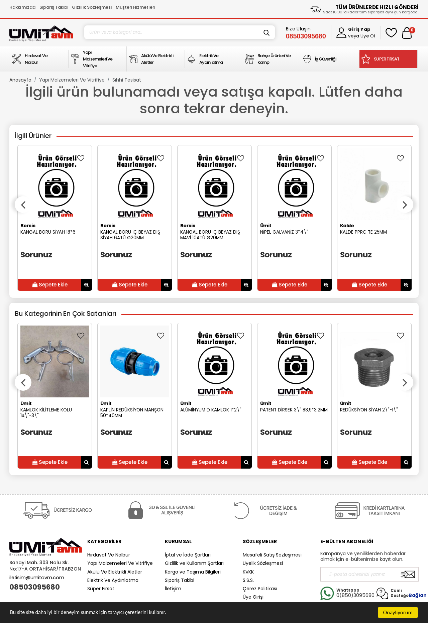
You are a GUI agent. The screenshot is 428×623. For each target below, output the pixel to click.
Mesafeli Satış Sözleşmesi (272, 554)
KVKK (248, 572)
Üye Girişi (253, 597)
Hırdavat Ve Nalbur (108, 554)
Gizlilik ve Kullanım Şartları (194, 563)
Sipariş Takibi (53, 7)
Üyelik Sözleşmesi (263, 563)
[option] (55, 218)
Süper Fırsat (100, 588)
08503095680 (34, 587)
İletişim (173, 588)
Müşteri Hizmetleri (135, 7)
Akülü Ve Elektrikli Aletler (114, 572)
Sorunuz (36, 254)
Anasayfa (20, 80)
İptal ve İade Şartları (188, 554)
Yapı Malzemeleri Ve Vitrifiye (72, 80)
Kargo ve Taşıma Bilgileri (193, 572)
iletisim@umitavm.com (36, 577)
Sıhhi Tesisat (126, 80)
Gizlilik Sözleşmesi (92, 7)
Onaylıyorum (398, 612)
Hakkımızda (22, 7)
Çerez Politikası (260, 588)
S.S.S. (248, 580)
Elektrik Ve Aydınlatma (112, 580)
